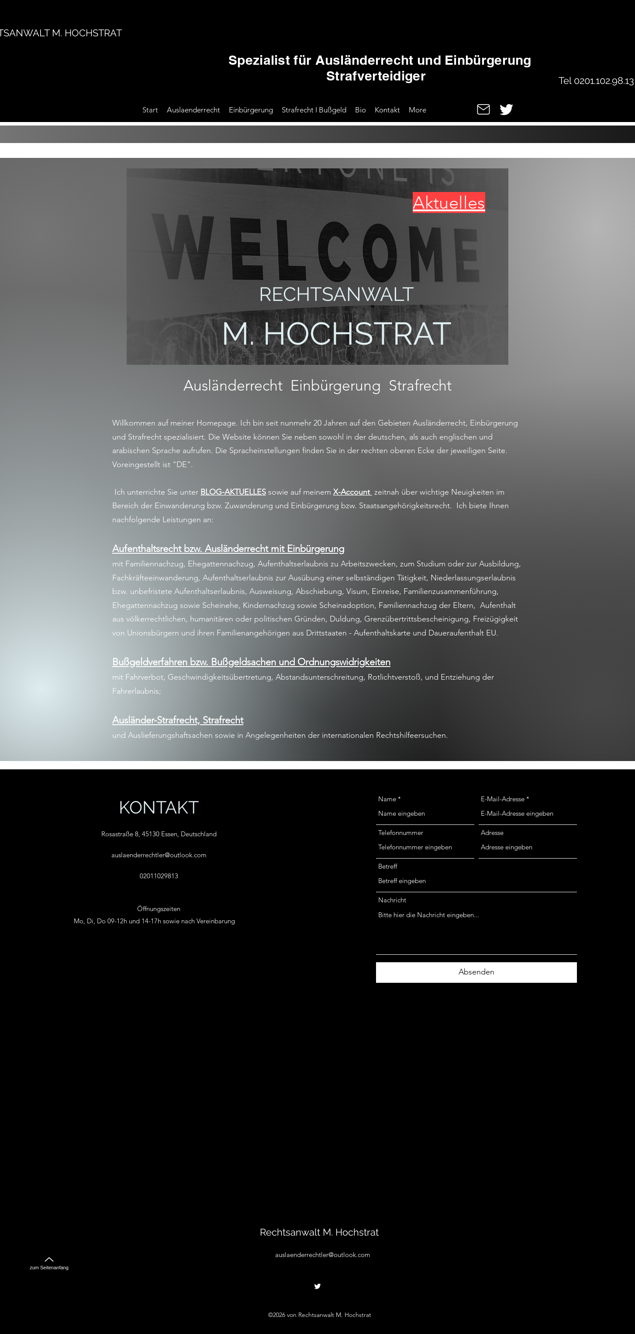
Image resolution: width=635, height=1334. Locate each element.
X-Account (352, 492)
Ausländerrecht (233, 386)
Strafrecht (420, 386)
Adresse (492, 832)
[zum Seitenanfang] (49, 1259)
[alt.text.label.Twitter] (506, 110)
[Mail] (483, 109)
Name (387, 799)
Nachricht (392, 900)
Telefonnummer (400, 832)
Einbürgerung (335, 386)
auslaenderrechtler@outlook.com (159, 855)
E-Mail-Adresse (503, 799)
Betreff (387, 866)
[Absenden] (476, 972)
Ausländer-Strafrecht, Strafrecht (177, 720)
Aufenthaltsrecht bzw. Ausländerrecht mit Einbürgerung (228, 549)
